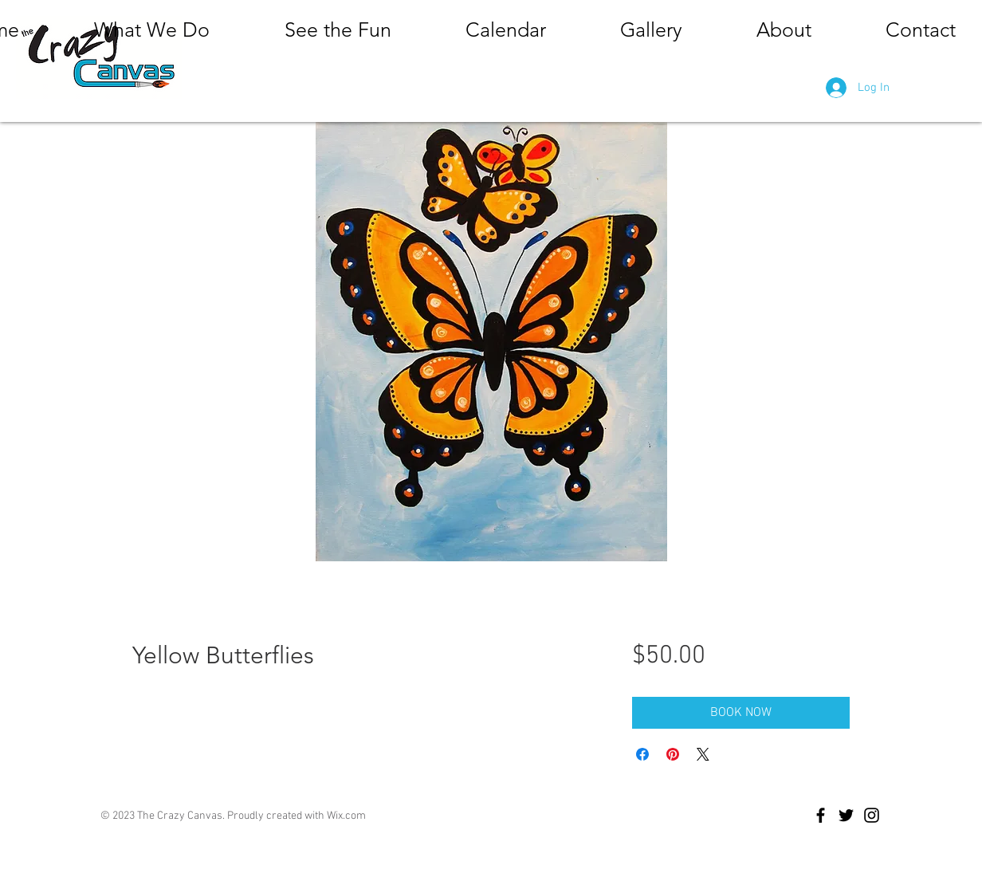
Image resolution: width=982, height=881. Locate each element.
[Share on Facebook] (642, 754)
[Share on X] (703, 754)
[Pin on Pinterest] (672, 754)
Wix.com (346, 816)
